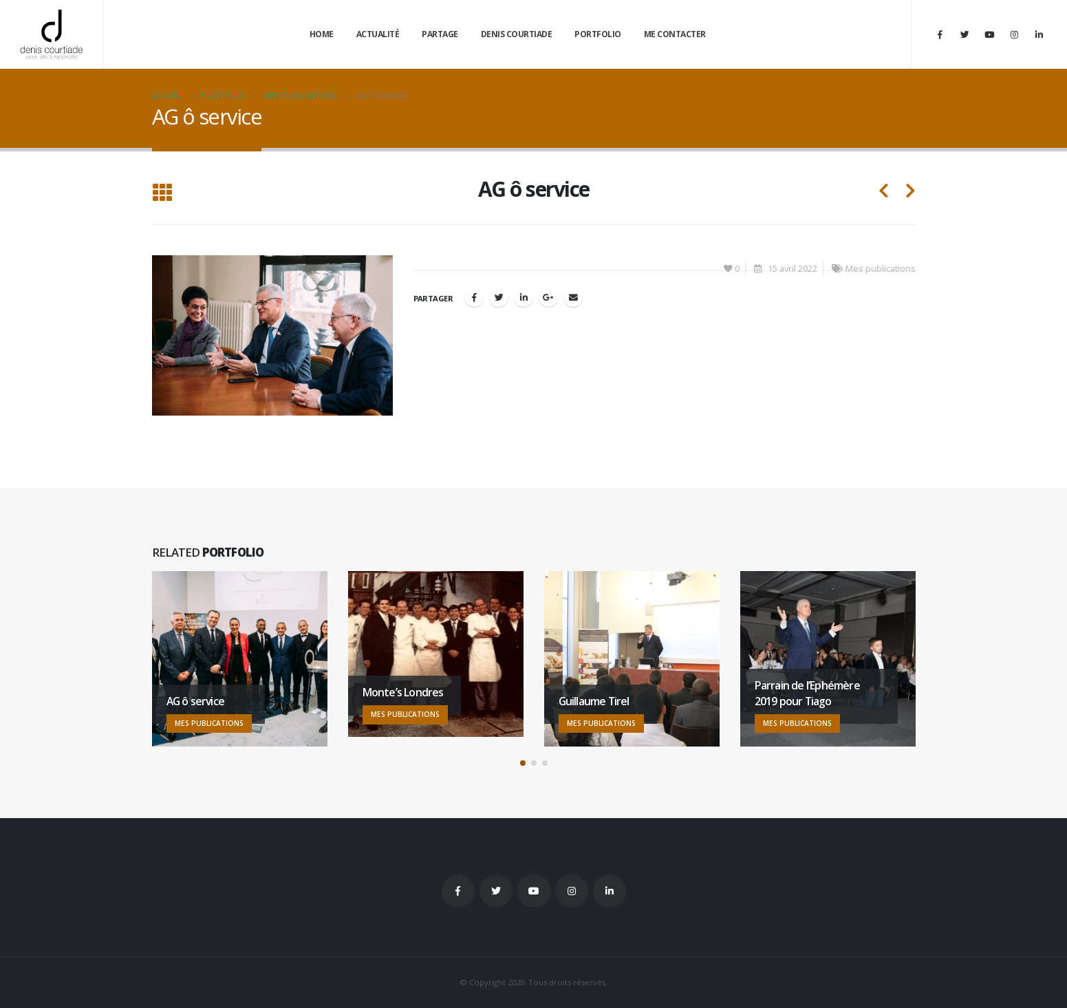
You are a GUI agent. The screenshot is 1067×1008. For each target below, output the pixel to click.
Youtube (533, 891)
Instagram (571, 891)
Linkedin (609, 891)
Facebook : (458, 891)
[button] (522, 763)
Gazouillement (498, 297)
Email (573, 297)
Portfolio (597, 34)
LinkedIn (523, 297)
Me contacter (675, 34)
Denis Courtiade (516, 34)
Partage (440, 34)
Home (322, 34)
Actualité (378, 34)
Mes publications (880, 269)
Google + (548, 297)
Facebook (474, 297)
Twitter (496, 891)
